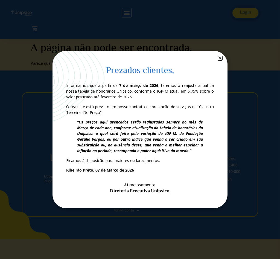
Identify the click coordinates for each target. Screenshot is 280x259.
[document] (140, 129)
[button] (220, 58)
